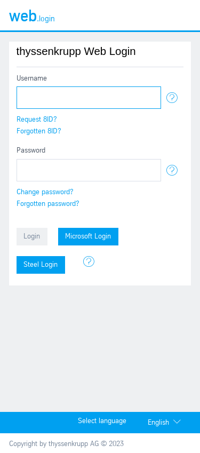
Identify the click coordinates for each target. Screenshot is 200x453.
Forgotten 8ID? (39, 131)
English (158, 422)
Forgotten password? (48, 204)
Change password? (45, 192)
